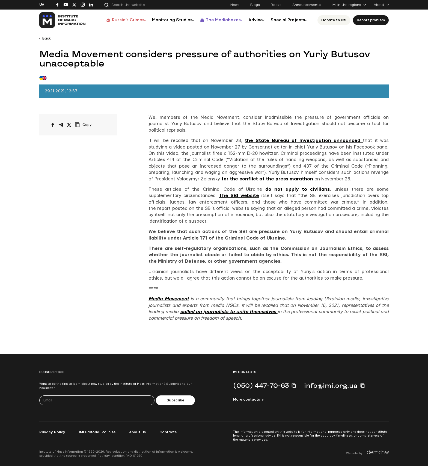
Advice (253, 20)
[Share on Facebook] (52, 124)
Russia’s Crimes (120, 20)
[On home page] (62, 20)
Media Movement (168, 298)
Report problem (372, 20)
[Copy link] (90, 124)
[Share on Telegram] (60, 124)
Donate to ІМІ (335, 20)
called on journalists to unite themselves (229, 311)
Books (276, 5)
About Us (137, 432)
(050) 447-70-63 (261, 385)
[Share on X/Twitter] (69, 124)
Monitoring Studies (166, 20)
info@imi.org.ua (331, 385)
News (234, 5)
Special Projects (288, 20)
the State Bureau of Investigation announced (304, 140)
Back (46, 38)
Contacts (168, 432)
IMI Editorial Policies (97, 432)
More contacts (246, 399)
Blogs (255, 5)
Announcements (306, 5)
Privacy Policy (52, 432)
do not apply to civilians (297, 189)
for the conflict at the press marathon (267, 179)
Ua (41, 5)
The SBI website (239, 195)
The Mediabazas (219, 20)
